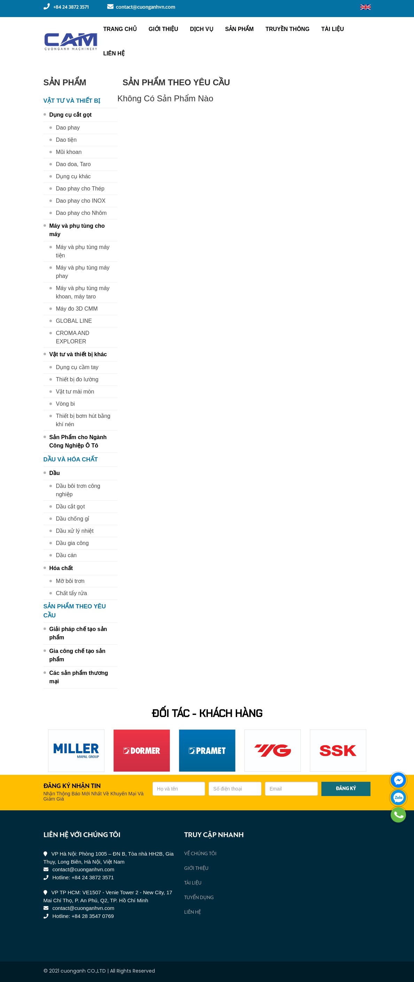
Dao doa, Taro (73, 164)
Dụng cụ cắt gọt (70, 115)
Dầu (54, 473)
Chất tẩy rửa (71, 593)
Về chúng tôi (200, 853)
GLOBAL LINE (74, 321)
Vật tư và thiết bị (72, 101)
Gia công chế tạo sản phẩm (77, 655)
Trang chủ (119, 29)
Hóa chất (61, 568)
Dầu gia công (72, 543)
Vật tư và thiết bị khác (78, 354)
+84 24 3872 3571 (66, 6)
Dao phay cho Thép (80, 189)
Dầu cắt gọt (70, 506)
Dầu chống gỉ (72, 519)
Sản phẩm (239, 29)
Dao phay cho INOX (81, 201)
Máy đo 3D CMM (77, 309)
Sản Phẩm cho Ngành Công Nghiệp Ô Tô (78, 441)
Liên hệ (113, 53)
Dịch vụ (201, 29)
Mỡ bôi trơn (70, 581)
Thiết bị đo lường (77, 379)
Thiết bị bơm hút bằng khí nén (83, 420)
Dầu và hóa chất (71, 459)
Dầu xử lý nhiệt (75, 531)
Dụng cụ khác (73, 176)
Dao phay (68, 128)
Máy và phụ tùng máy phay (83, 272)
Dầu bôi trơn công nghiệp (78, 490)
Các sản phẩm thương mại (78, 677)
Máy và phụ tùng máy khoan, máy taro (83, 292)
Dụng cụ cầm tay (77, 367)
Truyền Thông (288, 29)
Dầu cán (66, 555)
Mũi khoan (69, 152)
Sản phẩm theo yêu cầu (75, 611)
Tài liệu (332, 29)
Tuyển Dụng (199, 897)
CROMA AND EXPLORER (72, 337)
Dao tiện (66, 140)
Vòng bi (65, 404)
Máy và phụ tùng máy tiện (83, 251)
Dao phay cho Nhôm (81, 213)
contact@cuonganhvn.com (141, 6)
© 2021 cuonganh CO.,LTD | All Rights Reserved (99, 970)
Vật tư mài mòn (75, 392)
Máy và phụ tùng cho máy (77, 230)
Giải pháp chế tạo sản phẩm (78, 633)
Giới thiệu (163, 29)
